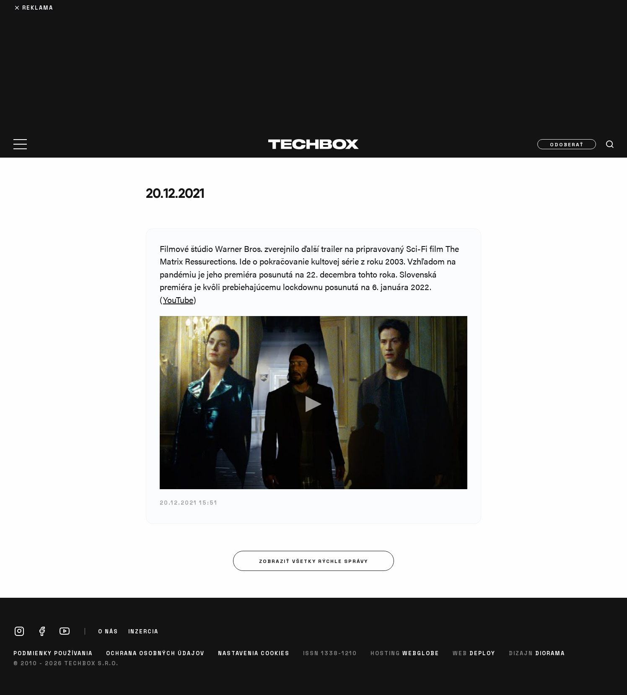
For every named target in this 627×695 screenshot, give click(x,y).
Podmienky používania (53, 653)
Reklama (37, 7)
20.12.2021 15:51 (189, 502)
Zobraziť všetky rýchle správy (313, 561)
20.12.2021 (175, 193)
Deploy (482, 653)
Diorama (550, 653)
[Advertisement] (313, 64)
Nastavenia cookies (254, 653)
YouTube (178, 299)
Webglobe (420, 653)
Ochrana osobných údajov (155, 653)
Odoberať (567, 144)
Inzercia (143, 631)
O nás (108, 631)
